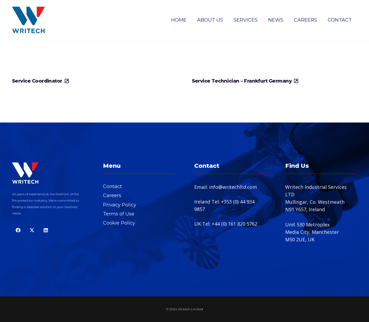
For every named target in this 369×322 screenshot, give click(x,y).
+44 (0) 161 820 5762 (234, 224)
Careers (112, 195)
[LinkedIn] (46, 230)
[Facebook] (18, 230)
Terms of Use (118, 214)
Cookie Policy (119, 223)
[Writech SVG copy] (28, 20)
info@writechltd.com (233, 187)
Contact (112, 186)
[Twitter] (32, 230)
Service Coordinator (37, 81)
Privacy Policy (119, 205)
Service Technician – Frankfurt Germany (242, 81)
